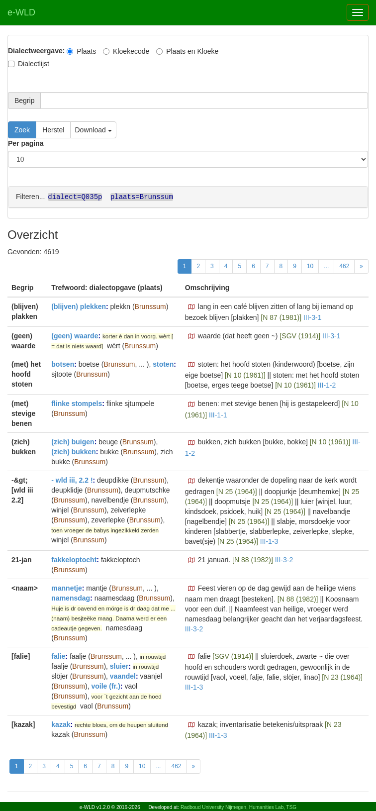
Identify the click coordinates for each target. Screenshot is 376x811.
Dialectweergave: (36, 51)
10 (310, 265)
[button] (191, 306)
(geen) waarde (74, 335)
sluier (119, 666)
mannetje (66, 588)
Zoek (22, 130)
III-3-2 (284, 559)
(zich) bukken (73, 451)
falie (58, 656)
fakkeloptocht (73, 559)
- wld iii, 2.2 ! (72, 480)
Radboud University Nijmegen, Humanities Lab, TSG (238, 807)
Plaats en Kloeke (187, 51)
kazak (60, 724)
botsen (62, 364)
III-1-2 (327, 385)
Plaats (81, 51)
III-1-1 (218, 414)
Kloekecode (126, 51)
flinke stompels (76, 403)
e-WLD (21, 12)
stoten (163, 364)
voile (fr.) (105, 686)
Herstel (53, 130)
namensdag (70, 598)
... (326, 265)
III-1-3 (269, 541)
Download (93, 130)
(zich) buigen (72, 441)
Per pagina (26, 143)
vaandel (123, 676)
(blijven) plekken (78, 306)
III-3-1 (312, 317)
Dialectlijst (28, 64)
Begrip (24, 100)
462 (344, 265)
